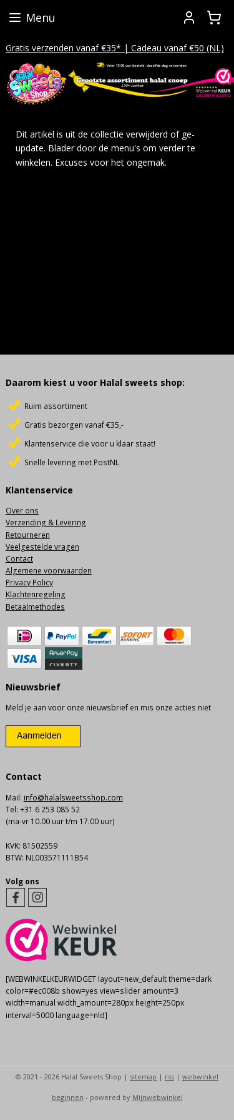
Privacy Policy (29, 582)
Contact (19, 558)
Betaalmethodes (35, 607)
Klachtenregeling (36, 594)
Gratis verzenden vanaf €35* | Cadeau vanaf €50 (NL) (115, 48)
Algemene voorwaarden (49, 570)
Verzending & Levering (46, 522)
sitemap (143, 1076)
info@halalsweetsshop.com (73, 797)
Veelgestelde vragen (42, 547)
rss (169, 1076)
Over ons (22, 510)
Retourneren (28, 535)
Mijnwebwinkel (157, 1097)
